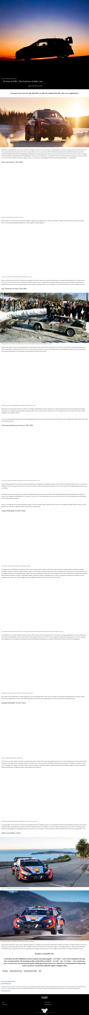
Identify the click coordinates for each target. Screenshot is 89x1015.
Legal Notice (4, 1004)
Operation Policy (48, 1004)
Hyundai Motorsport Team (36, 85)
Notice (3, 1002)
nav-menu (44, 1011)
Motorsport (5, 971)
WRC (40, 971)
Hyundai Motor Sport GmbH (30, 971)
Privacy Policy (47, 1002)
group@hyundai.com (6, 983)
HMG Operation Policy (6, 990)
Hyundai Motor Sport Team (16, 971)
